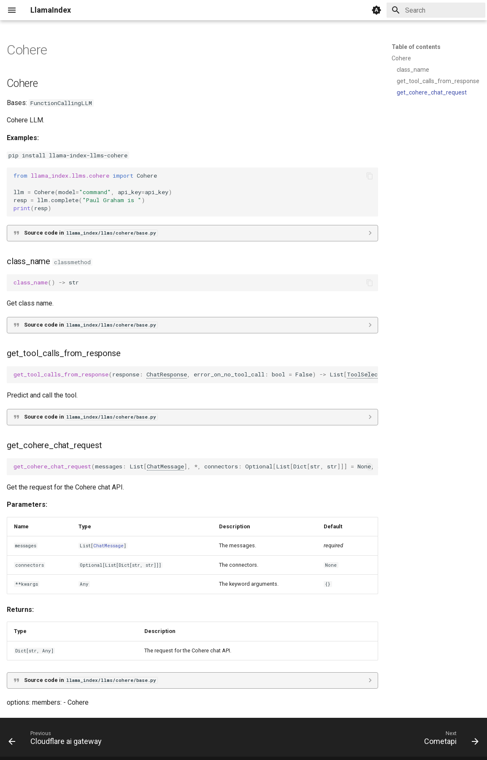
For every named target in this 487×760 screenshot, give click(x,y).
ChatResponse (166, 374)
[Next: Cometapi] (449, 740)
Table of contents (416, 46)
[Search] (436, 10)
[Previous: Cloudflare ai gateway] (57, 740)
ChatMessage (165, 466)
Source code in (90, 233)
